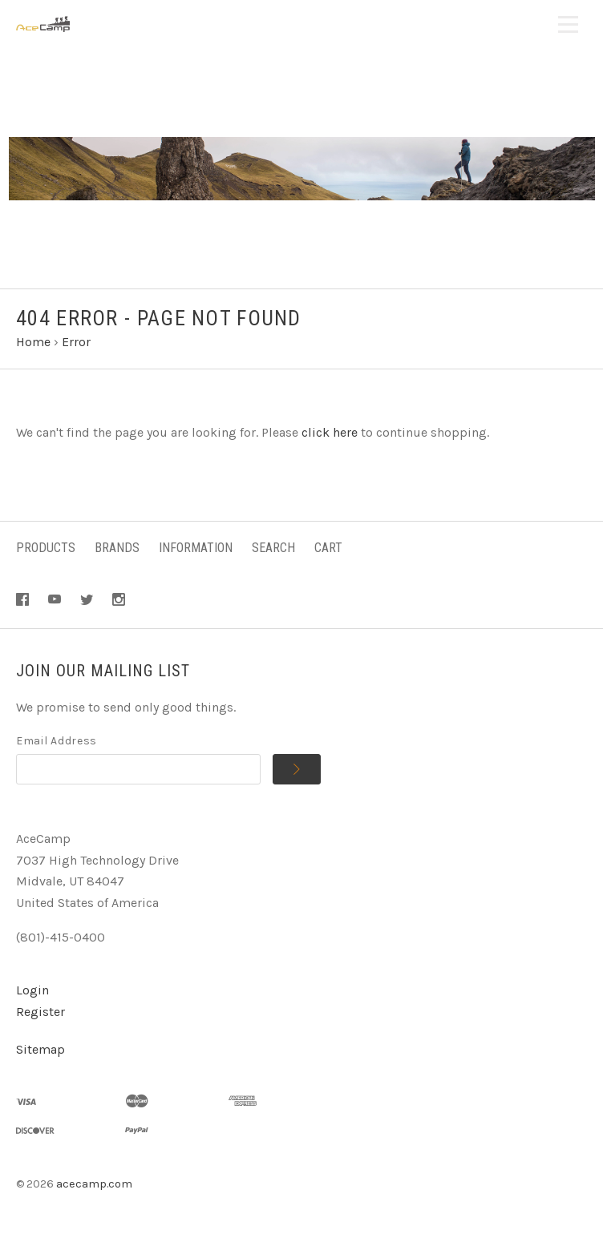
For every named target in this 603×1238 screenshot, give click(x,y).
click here (330, 432)
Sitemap (40, 1049)
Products (45, 547)
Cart (328, 547)
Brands (117, 547)
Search (273, 547)
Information (196, 547)
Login (32, 990)
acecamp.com (94, 1184)
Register (40, 1011)
